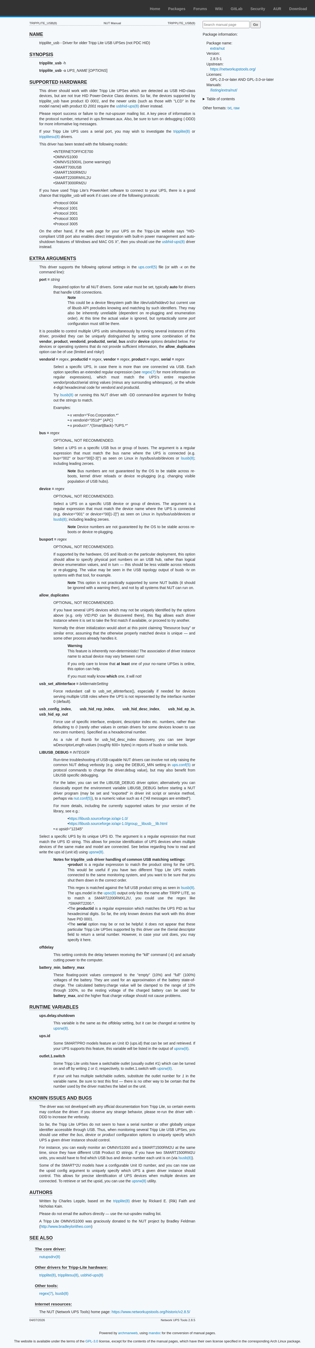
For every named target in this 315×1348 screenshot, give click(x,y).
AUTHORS (40, 1192)
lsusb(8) (66, 395)
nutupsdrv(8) (49, 1257)
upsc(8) (110, 893)
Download (298, 9)
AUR (277, 9)
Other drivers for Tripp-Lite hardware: (71, 1267)
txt (230, 108)
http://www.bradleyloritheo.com (65, 1226)
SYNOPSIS (41, 54)
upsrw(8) (96, 852)
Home (155, 9)
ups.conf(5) (147, 267)
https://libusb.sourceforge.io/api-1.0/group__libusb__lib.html (118, 823)
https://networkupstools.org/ (233, 69)
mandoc (155, 1333)
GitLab (236, 9)
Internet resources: (53, 1304)
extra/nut (217, 48)
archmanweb (128, 1333)
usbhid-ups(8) (127, 106)
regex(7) (149, 372)
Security (258, 9)
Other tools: (46, 1285)
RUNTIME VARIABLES (53, 1007)
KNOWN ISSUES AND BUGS (60, 1098)
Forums (200, 9)
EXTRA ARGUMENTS (52, 258)
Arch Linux (29, 8)
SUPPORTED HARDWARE (58, 82)
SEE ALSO (41, 1238)
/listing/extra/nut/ (223, 90)
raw (237, 108)
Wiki (219, 9)
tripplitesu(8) (49, 137)
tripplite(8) (181, 131)
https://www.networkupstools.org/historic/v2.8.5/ (151, 1312)
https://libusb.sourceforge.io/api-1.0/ (98, 818)
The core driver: (50, 1249)
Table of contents (221, 99)
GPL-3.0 (91, 1341)
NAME (36, 34)
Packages (177, 9)
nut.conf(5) (83, 798)
